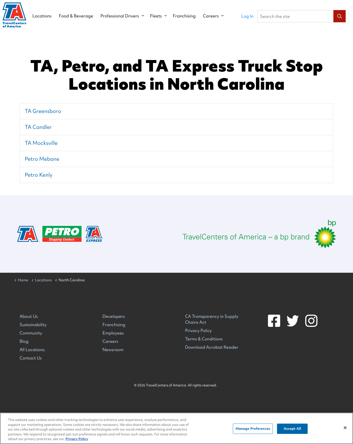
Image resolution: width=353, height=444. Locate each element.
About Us (29, 316)
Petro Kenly (38, 174)
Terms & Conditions (204, 339)
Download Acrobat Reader (211, 347)
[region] (176, 428)
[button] (339, 16)
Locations (46, 16)
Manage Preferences (253, 428)
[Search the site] (301, 16)
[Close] (345, 427)
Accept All (292, 428)
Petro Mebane (42, 158)
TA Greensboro (43, 111)
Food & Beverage (81, 16)
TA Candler (38, 127)
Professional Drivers (124, 16)
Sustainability (33, 324)
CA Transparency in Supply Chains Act (211, 319)
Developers (113, 316)
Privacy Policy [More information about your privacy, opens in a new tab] (76, 439)
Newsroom (113, 349)
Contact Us (31, 358)
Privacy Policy (198, 330)
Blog (24, 341)
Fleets (161, 16)
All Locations (32, 349)
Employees (113, 333)
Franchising (189, 16)
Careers (216, 16)
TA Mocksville (41, 143)
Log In (247, 16)
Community (31, 333)
